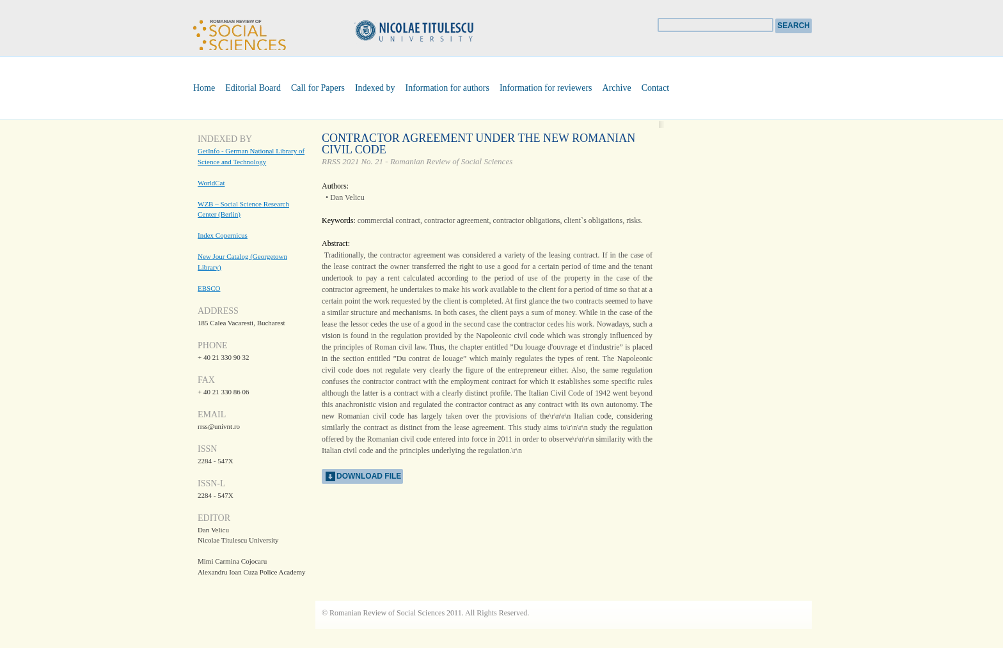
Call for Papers (318, 88)
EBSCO (209, 288)
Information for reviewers (546, 88)
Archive (617, 88)
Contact (656, 88)
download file (368, 476)
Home (204, 88)
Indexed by (375, 88)
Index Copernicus (223, 235)
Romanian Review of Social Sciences (239, 33)
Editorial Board (253, 88)
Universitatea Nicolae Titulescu (434, 32)
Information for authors (447, 88)
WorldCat (211, 183)
